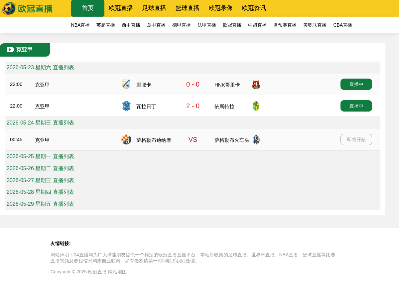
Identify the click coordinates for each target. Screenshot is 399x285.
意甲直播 (156, 25)
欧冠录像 (221, 8)
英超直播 (105, 25)
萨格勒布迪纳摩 (153, 140)
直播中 (356, 84)
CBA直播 (342, 25)
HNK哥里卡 (227, 85)
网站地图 (117, 271)
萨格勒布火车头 (231, 140)
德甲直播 (181, 25)
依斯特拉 (224, 106)
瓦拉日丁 (146, 106)
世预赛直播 (285, 25)
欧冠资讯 (254, 8)
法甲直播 (207, 25)
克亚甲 (42, 85)
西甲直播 (131, 25)
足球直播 (154, 8)
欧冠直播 (121, 8)
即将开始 (356, 139)
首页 (88, 8)
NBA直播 (80, 25)
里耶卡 (143, 85)
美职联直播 (315, 25)
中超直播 (257, 25)
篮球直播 (188, 8)
